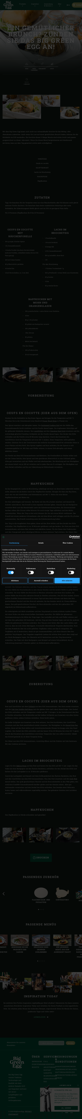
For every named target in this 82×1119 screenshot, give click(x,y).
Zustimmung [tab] (14, 543)
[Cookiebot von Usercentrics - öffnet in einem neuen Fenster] (71, 537)
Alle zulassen (67, 581)
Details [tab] (41, 543)
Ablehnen (15, 581)
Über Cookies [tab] (68, 543)
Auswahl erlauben (41, 581)
